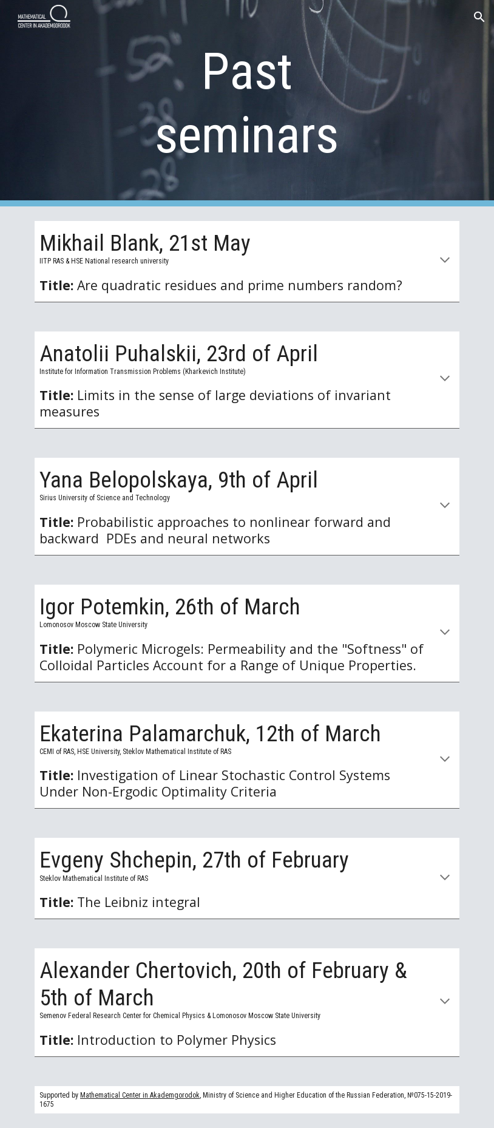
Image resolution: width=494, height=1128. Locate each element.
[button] (479, 17)
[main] (247, 103)
